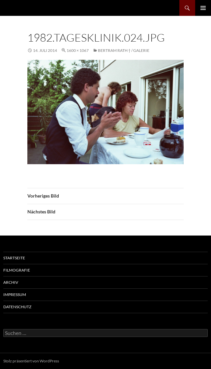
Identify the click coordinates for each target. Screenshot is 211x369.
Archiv (10, 282)
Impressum (14, 294)
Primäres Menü (203, 8)
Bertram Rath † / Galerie (123, 50)
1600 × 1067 (78, 50)
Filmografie (16, 270)
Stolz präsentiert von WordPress (31, 360)
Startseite (14, 257)
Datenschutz (17, 306)
